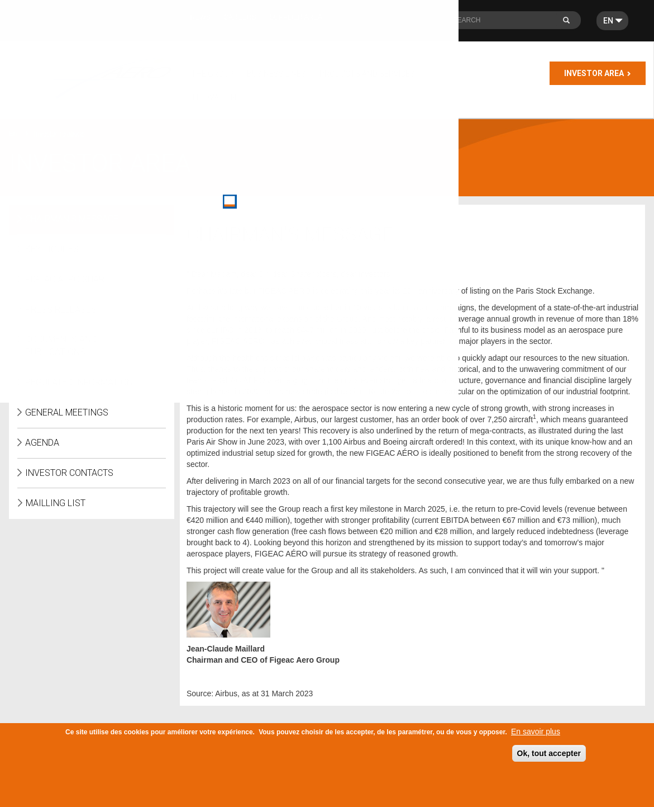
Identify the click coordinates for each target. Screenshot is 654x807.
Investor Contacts (69, 473)
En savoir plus (535, 734)
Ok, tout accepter (549, 756)
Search (571, 23)
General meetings (66, 412)
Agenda (42, 442)
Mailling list (55, 503)
